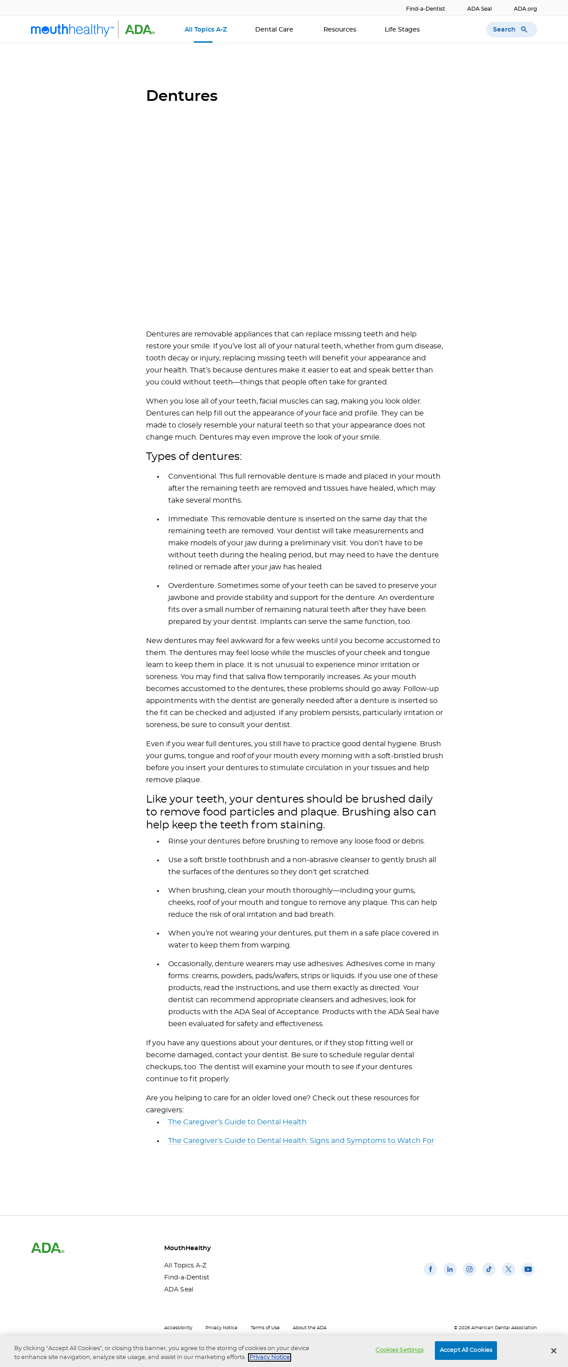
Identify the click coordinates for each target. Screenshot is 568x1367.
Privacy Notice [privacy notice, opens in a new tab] (269, 1357)
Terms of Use (265, 1328)
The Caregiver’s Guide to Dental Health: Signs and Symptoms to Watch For (301, 1140)
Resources (339, 30)
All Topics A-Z (206, 30)
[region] (284, 1351)
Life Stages (403, 30)
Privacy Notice (221, 1328)
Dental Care (275, 30)
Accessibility (178, 1328)
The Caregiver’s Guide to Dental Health (237, 1122)
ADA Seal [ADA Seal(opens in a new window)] (479, 9)
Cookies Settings (399, 1350)
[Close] (554, 1350)
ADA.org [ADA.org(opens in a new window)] (525, 9)
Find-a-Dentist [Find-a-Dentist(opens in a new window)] (425, 9)
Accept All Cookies (466, 1350)
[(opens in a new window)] (430, 1275)
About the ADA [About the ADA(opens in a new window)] (310, 1328)
